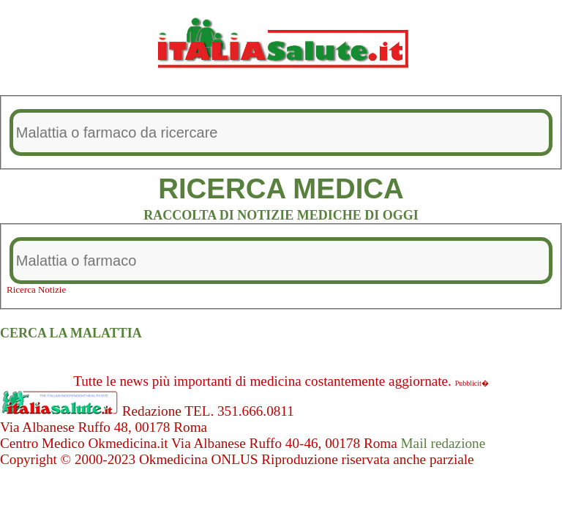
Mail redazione (443, 443)
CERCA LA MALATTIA (71, 333)
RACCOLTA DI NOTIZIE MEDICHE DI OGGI (281, 215)
